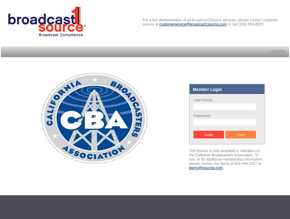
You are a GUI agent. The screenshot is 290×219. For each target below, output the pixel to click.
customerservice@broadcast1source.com (193, 24)
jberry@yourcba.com (206, 168)
